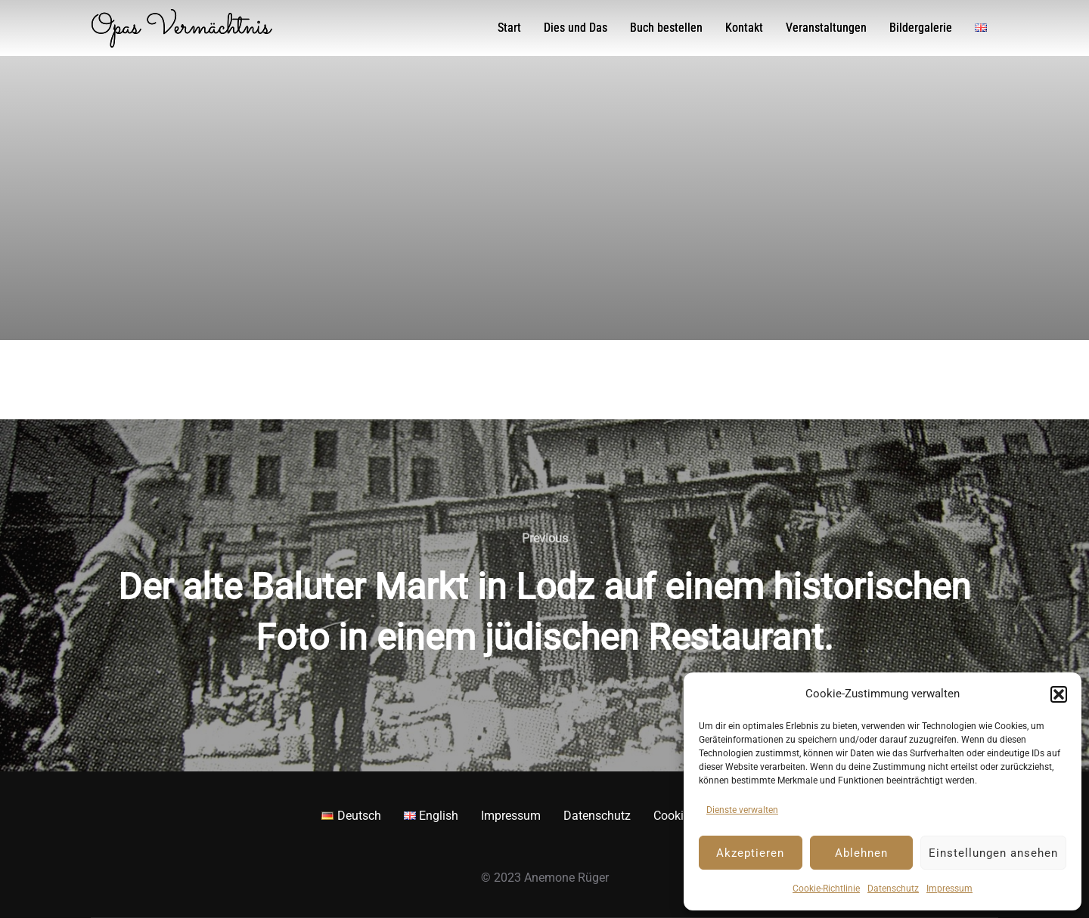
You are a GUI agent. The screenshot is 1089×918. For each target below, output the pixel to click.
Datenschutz (893, 888)
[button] (1058, 694)
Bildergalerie (920, 27)
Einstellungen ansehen (993, 853)
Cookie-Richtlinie (826, 888)
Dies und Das (575, 27)
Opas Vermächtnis (181, 28)
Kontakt (744, 27)
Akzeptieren (750, 853)
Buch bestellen (666, 27)
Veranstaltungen (826, 27)
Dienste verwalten (742, 810)
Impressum (949, 888)
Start (509, 27)
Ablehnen (861, 853)
